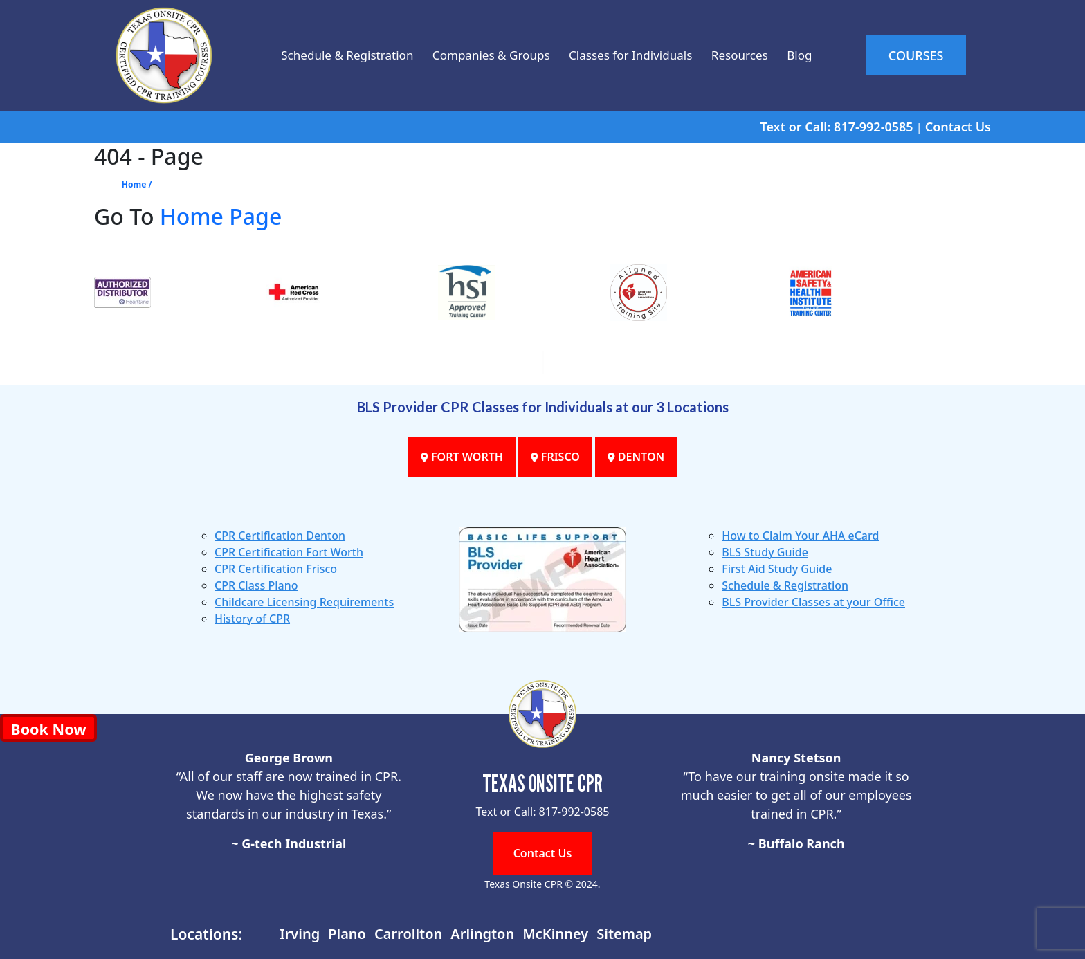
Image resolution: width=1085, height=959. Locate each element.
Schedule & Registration (323, 55)
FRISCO (555, 456)
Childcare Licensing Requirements (304, 602)
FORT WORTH (458, 456)
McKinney (555, 933)
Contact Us (958, 126)
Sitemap (624, 933)
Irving (300, 933)
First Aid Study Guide (777, 568)
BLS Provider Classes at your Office (813, 602)
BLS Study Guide (765, 552)
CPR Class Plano (256, 585)
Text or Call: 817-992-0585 (836, 126)
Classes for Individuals (633, 55)
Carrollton (408, 933)
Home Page (221, 216)
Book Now (48, 729)
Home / (137, 184)
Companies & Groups (480, 55)
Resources (753, 55)
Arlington (482, 933)
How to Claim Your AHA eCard (800, 535)
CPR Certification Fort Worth (289, 552)
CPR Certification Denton (280, 535)
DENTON (639, 456)
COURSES (925, 55)
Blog (821, 55)
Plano (347, 933)
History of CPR (252, 618)
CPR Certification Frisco (276, 568)
